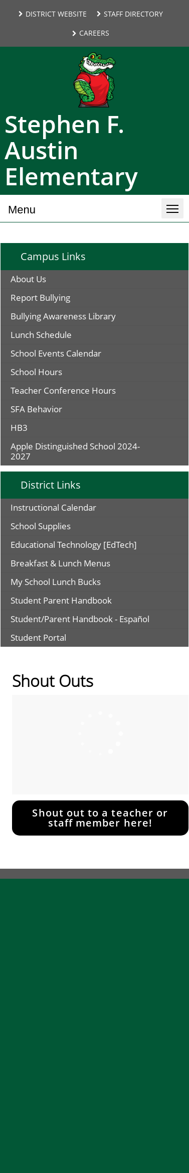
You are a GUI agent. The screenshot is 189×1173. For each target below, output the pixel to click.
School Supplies (41, 526)
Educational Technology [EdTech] (74, 544)
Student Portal (38, 637)
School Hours (36, 372)
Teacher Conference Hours (63, 390)
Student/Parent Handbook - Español (80, 619)
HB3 (19, 427)
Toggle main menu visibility (174, 204)
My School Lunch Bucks (56, 582)
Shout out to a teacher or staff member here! (100, 818)
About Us (28, 279)
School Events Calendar (56, 353)
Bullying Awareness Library (63, 316)
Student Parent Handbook (61, 600)
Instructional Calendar (53, 507)
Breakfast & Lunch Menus (60, 563)
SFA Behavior (36, 409)
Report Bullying (40, 297)
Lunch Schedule (41, 334)
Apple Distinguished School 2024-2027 (75, 451)
